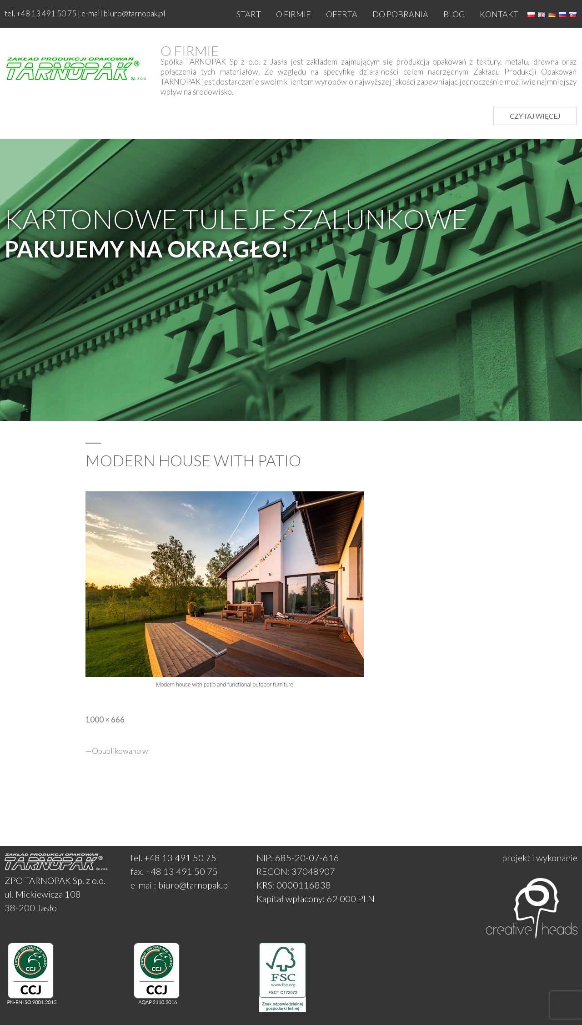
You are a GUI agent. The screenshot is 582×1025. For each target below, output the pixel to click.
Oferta (341, 14)
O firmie (293, 14)
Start (248, 14)
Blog (454, 14)
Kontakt (499, 14)
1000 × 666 (105, 719)
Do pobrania (400, 14)
